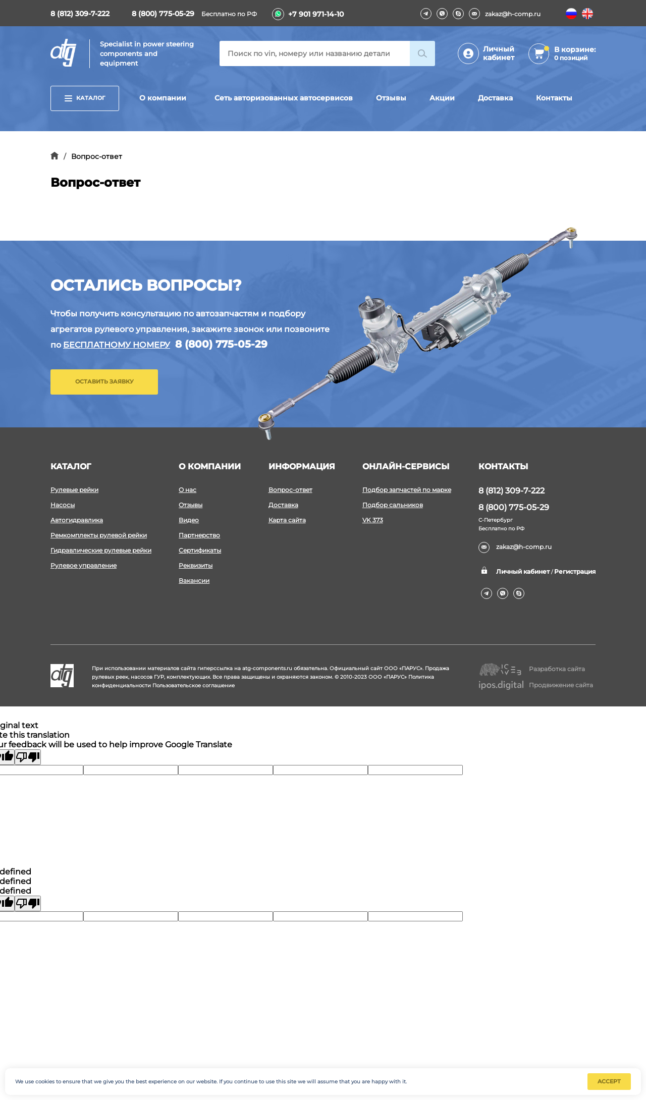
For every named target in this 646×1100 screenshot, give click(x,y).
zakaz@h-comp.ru (505, 13)
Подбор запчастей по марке (406, 489)
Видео (189, 520)
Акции (442, 97)
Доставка (495, 97)
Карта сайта (287, 520)
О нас (187, 489)
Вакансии (194, 580)
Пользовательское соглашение (193, 685)
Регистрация (575, 571)
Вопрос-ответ (290, 489)
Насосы (62, 505)
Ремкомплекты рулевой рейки (98, 535)
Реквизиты (195, 565)
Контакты (554, 97)
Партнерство (199, 535)
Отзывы (391, 97)
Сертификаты (200, 550)
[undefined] (28, 903)
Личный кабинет (498, 53)
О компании (162, 97)
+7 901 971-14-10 (316, 14)
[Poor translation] (28, 757)
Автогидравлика (76, 520)
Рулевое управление (83, 565)
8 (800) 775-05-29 (163, 13)
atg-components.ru (267, 668)
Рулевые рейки (74, 489)
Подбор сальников (392, 505)
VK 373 (372, 520)
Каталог (85, 97)
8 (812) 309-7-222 (80, 13)
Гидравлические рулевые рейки (100, 550)
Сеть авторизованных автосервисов (283, 97)
